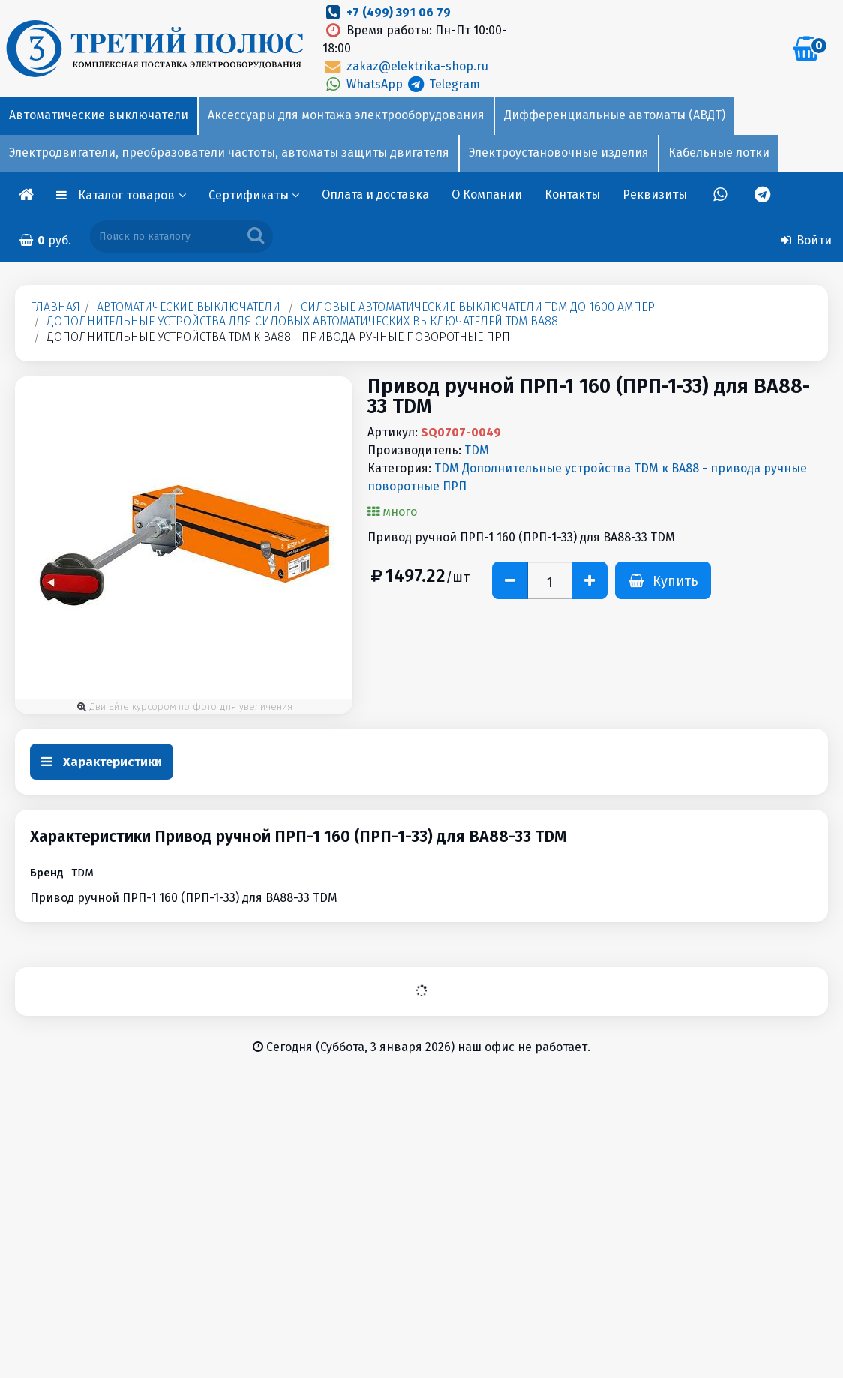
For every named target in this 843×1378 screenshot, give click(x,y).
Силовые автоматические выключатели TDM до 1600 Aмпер (478, 307)
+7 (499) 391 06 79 (398, 12)
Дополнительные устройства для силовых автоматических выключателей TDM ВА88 (302, 321)
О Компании (487, 194)
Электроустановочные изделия (559, 152)
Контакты (572, 194)
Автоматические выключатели (98, 115)
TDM (476, 450)
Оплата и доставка (375, 194)
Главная (55, 307)
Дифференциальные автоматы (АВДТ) (614, 115)
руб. (45, 240)
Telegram (443, 84)
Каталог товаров (132, 195)
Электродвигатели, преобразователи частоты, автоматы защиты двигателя (229, 152)
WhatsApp (363, 84)
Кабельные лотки (719, 152)
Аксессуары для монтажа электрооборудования (346, 115)
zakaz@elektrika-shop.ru (405, 66)
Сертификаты (253, 195)
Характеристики (101, 762)
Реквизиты (654, 194)
